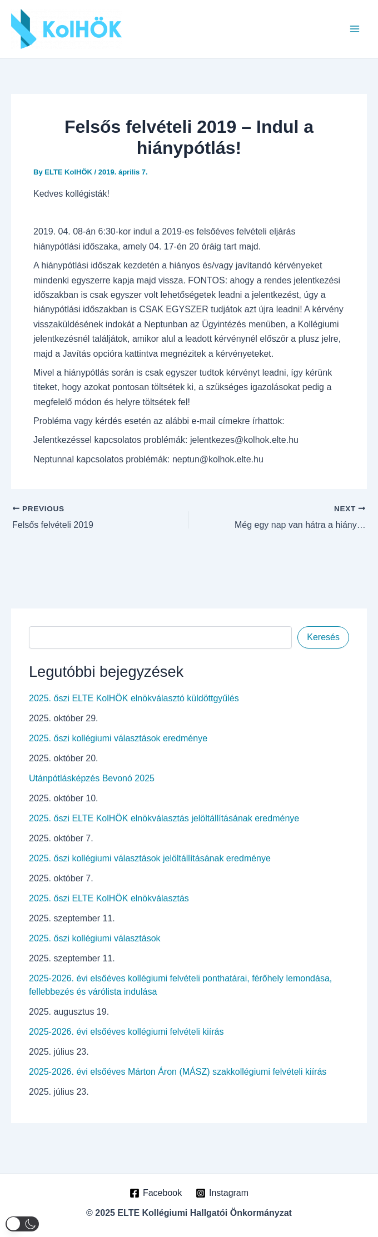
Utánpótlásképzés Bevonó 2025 (92, 778)
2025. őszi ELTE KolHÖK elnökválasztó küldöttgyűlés (134, 698)
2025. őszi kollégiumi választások (95, 938)
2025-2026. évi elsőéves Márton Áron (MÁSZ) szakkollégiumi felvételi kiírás (177, 1071)
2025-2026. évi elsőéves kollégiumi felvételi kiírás (126, 1031)
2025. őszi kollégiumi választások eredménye (118, 738)
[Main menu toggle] (354, 29)
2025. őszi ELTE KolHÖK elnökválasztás (109, 898)
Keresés (323, 637)
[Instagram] (222, 1193)
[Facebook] (156, 1193)
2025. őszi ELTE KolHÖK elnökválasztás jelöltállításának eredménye (164, 818)
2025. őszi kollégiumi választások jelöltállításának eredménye (150, 858)
